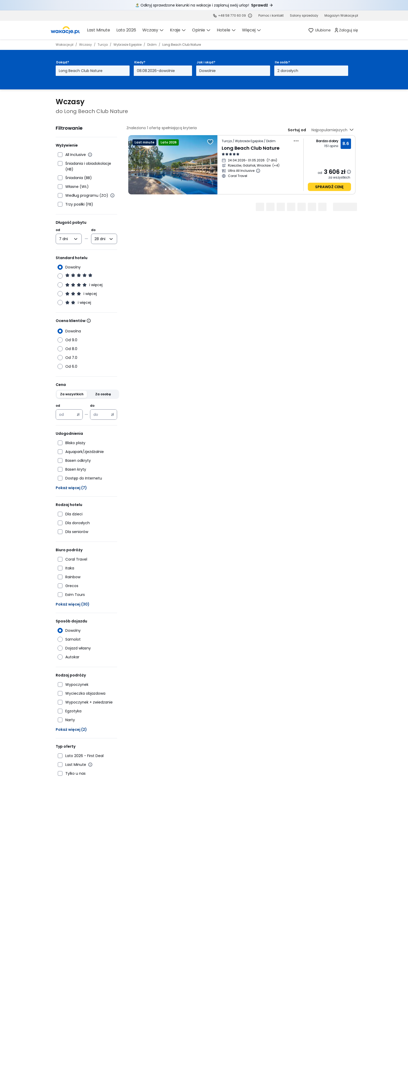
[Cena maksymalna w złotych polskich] (100, 414)
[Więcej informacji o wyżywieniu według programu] (112, 195)
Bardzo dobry (327, 141)
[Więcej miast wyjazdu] (275, 165)
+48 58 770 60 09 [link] (232, 15)
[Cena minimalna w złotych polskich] (66, 414)
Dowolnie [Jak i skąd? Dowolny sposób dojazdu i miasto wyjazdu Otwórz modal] (207, 70)
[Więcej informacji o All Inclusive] (90, 155)
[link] (65, 30)
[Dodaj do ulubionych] (210, 142)
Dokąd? (62, 62)
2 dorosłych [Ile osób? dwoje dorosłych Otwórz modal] (287, 70)
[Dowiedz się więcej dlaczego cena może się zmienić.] (349, 172)
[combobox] (65, 239)
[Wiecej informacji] (89, 321)
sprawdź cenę (329, 186)
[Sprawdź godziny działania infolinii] (250, 16)
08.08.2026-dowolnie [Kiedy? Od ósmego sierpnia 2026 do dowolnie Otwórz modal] (156, 70)
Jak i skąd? (206, 62)
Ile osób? (282, 62)
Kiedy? (139, 62)
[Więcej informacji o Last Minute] (90, 765)
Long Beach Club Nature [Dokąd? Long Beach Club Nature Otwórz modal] (81, 70)
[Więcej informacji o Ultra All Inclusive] (258, 171)
